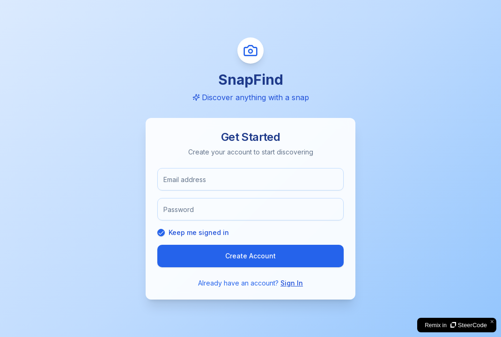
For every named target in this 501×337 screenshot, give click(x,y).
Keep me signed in (199, 232)
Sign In (291, 283)
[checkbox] (161, 232)
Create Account (250, 256)
